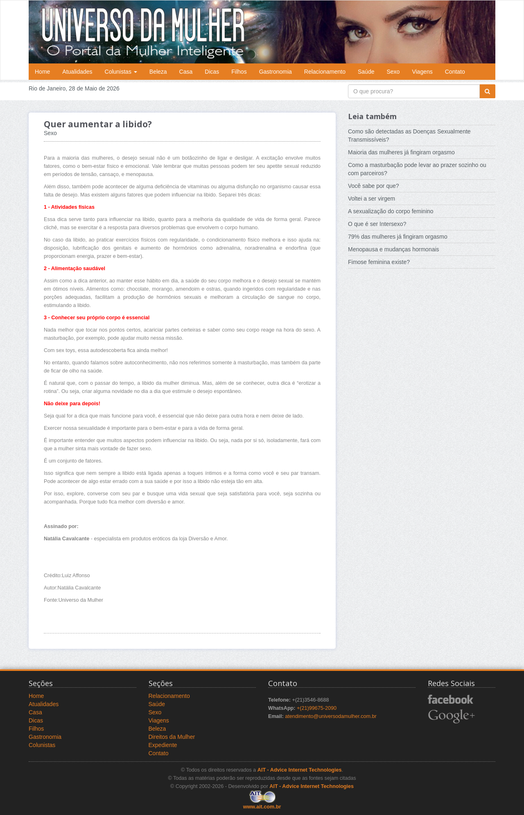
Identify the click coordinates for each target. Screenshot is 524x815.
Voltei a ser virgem (371, 198)
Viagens (422, 71)
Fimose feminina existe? (379, 262)
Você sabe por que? (373, 186)
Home (42, 71)
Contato (455, 71)
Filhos (238, 71)
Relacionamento (325, 71)
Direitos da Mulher (172, 737)
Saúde (366, 71)
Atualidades (77, 71)
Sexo (393, 71)
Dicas (212, 71)
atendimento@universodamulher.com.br (331, 716)
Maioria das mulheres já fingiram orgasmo (401, 152)
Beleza (158, 71)
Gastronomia (275, 71)
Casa (186, 71)
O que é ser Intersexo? (377, 224)
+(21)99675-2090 (317, 708)
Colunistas (121, 71)
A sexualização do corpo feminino (391, 211)
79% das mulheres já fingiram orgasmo (397, 236)
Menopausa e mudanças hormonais (393, 249)
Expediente (163, 745)
